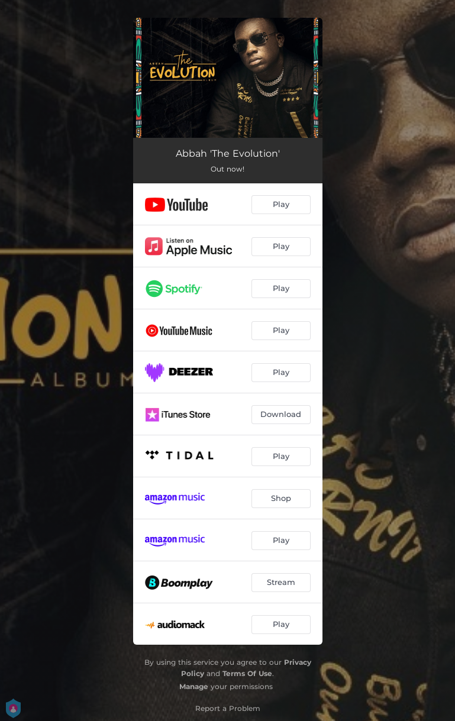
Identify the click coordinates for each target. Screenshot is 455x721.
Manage (193, 686)
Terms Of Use (247, 673)
